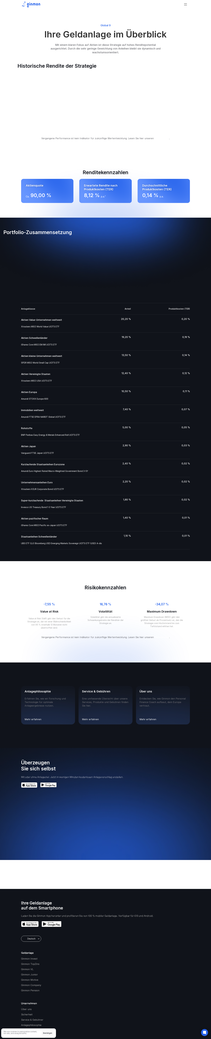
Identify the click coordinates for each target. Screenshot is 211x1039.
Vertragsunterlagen (43, 1001)
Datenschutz (73, 1001)
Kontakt (130, 961)
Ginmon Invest (99, 940)
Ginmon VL (97, 951)
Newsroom (132, 967)
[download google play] (51, 963)
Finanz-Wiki (167, 951)
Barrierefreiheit (88, 1001)
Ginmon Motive (99, 961)
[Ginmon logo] (30, 5)
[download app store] (30, 963)
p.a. (155, 196)
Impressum (102, 1001)
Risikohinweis (161, 138)
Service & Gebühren (137, 951)
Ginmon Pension (100, 972)
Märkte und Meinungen (174, 945)
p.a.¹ (97, 196)
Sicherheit (132, 945)
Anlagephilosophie (136, 956)
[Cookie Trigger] (118, 1001)
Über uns (131, 940)
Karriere (130, 972)
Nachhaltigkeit (60, 1001)
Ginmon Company (101, 967)
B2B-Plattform (134, 977)
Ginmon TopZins (100, 945)
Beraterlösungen (135, 982)
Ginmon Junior (99, 956)
